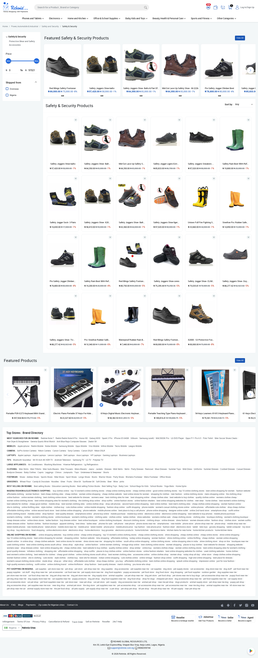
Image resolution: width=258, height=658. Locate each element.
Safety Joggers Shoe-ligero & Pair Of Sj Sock (166, 222)
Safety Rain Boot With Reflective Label (235, 163)
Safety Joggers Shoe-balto (62, 163)
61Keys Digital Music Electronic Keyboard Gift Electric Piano (121, 413)
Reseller (106, 621)
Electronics (55, 18)
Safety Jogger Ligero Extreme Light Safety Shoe (166, 163)
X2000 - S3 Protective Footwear (201, 339)
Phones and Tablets (33, 18)
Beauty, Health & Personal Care (169, 18)
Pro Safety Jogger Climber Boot (63, 281)
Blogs (20, 604)
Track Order (77, 621)
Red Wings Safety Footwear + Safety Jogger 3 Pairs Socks (132, 281)
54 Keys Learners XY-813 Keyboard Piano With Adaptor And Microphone (215, 413)
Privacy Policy (39, 621)
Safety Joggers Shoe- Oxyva (235, 281)
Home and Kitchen (78, 18)
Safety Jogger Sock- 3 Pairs (63, 222)
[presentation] (250, 70)
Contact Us (72, 604)
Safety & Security (17, 36)
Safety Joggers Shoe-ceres (166, 281)
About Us (4, 604)
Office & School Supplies (106, 18)
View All (240, 37)
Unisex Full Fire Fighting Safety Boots (201, 222)
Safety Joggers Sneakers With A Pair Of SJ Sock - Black (201, 163)
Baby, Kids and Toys (136, 18)
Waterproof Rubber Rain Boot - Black (132, 339)
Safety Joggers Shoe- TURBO (63, 339)
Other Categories (226, 18)
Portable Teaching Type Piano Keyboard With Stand (168, 413)
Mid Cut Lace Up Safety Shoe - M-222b (132, 163)
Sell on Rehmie (93, 621)
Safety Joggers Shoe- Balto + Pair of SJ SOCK (132, 222)
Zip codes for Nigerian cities (51, 604)
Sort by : (229, 104)
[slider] (8, 61)
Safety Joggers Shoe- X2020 (97, 222)
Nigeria (13, 95)
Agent (246, 618)
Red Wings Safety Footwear (166, 339)
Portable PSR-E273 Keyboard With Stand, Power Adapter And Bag (26, 413)
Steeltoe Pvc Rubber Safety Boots (235, 222)
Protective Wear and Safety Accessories (22, 43)
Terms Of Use (23, 621)
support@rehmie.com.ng (122, 647)
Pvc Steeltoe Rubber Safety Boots (97, 339)
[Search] (91, 7)
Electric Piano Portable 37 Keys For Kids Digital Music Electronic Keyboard (73, 413)
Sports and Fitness (201, 18)
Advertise (206, 618)
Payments (31, 604)
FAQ (13, 604)
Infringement (8, 621)
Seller (225, 618)
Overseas (14, 88)
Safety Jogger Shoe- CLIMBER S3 (201, 281)
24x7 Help (117, 621)
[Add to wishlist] (45, 370)
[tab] (21, 82)
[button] (243, 104)
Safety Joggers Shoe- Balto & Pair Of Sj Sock (97, 163)
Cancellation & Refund (59, 621)
